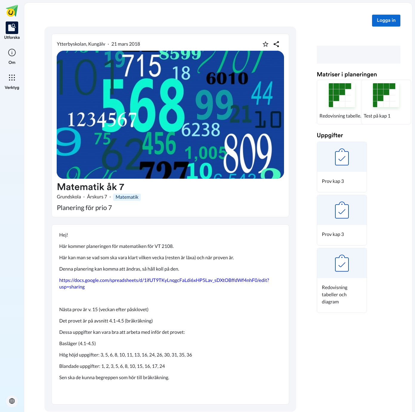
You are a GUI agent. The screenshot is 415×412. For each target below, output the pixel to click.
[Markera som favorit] (265, 44)
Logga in (386, 20)
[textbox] (170, 314)
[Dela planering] (276, 44)
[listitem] (12, 31)
